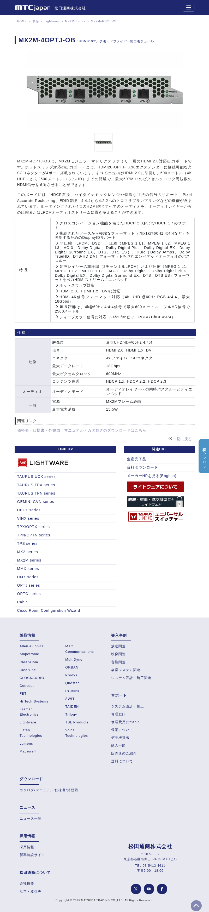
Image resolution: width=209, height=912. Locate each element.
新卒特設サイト (32, 855)
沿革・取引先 (30, 891)
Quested (72, 683)
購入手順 (118, 745)
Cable (22, 602)
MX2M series (29, 560)
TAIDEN (72, 707)
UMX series (28, 577)
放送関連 (118, 646)
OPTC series (29, 594)
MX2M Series (75, 21)
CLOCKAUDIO (32, 678)
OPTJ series (28, 585)
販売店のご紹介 (124, 753)
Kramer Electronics (29, 711)
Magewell (28, 751)
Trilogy (71, 714)
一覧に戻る (182, 439)
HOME (22, 21)
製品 (36, 21)
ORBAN (72, 667)
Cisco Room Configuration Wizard (48, 610)
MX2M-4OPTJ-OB (104, 21)
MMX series (28, 569)
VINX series (28, 518)
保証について (122, 730)
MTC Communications (79, 648)
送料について (122, 761)
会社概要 (27, 883)
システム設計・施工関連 (131, 678)
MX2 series (27, 552)
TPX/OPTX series (33, 527)
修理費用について (125, 722)
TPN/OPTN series (33, 535)
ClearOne (28, 670)
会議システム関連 (125, 670)
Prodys (71, 675)
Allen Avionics (32, 646)
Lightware (52, 21)
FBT (23, 693)
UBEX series (29, 510)
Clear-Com (29, 662)
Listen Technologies (31, 732)
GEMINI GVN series (35, 502)
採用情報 (27, 847)
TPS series (27, 543)
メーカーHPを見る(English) (152, 476)
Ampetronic (29, 654)
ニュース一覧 (30, 818)
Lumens (26, 743)
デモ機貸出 (120, 738)
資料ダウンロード (142, 467)
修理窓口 (118, 714)
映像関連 (118, 654)
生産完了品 (136, 459)
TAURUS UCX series (36, 476)
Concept (27, 686)
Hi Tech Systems (34, 701)
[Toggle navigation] (188, 8)
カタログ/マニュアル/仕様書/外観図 (49, 790)
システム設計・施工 (127, 706)
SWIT (70, 699)
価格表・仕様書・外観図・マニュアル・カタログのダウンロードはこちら (81, 430)
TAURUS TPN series (36, 493)
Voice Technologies (76, 732)
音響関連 (118, 662)
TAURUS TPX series (36, 485)
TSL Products (76, 722)
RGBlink (72, 691)
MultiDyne (73, 659)
